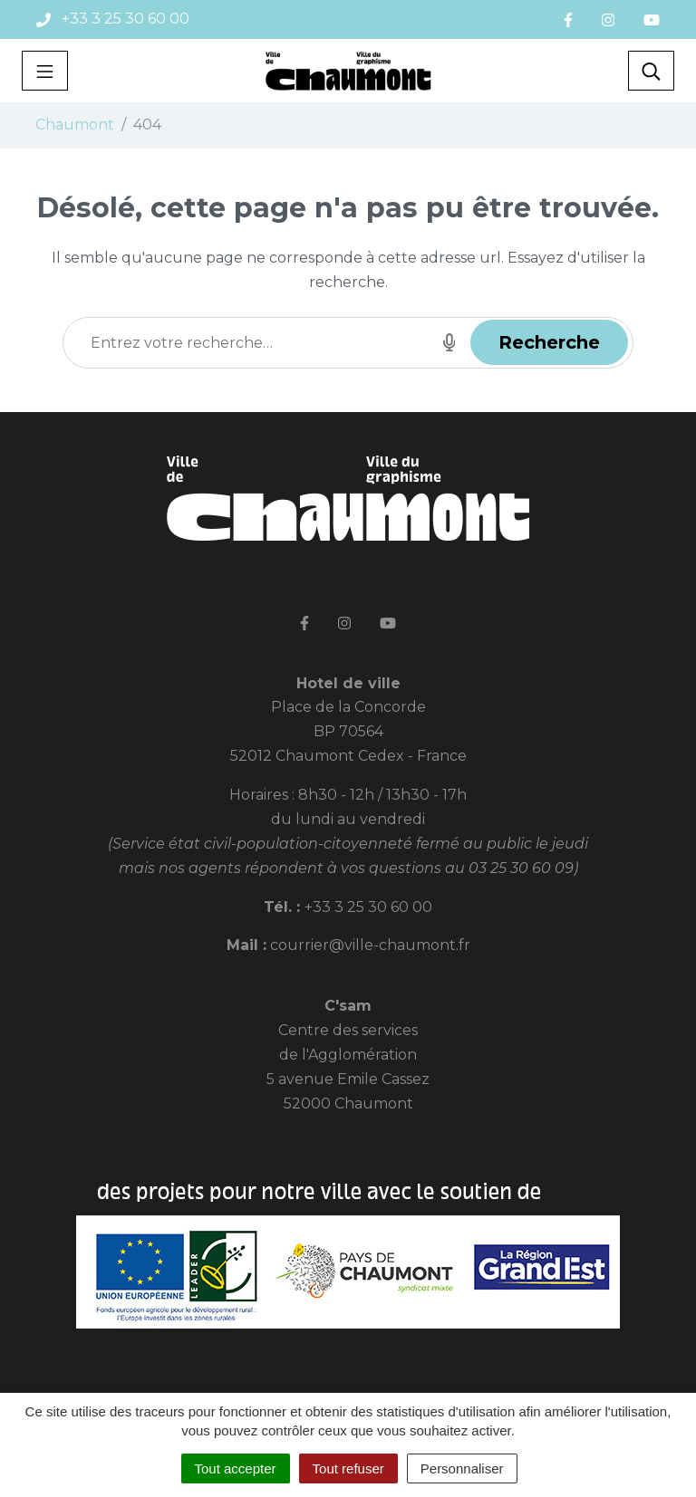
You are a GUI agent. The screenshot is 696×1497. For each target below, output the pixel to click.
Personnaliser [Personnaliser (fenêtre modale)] (462, 1468)
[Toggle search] (651, 71)
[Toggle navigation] (45, 71)
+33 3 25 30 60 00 (368, 907)
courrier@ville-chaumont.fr (370, 945)
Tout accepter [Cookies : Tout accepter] (235, 1468)
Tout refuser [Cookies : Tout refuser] (348, 1468)
